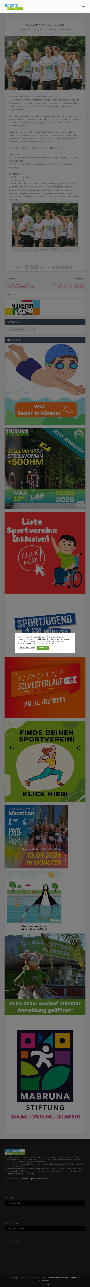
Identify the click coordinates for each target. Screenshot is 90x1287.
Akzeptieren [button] (42, 648)
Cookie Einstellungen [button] (27, 648)
